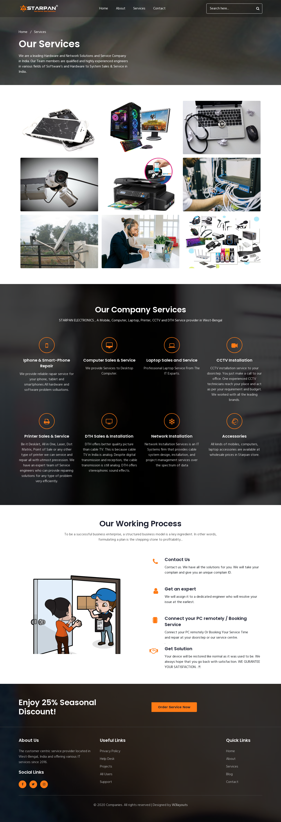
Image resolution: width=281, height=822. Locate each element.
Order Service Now (174, 707)
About (120, 8)
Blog (229, 774)
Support (106, 782)
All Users (106, 774)
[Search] (234, 9)
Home (103, 8)
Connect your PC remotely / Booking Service (206, 621)
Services (139, 8)
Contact (159, 8)
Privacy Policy (110, 751)
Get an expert (180, 589)
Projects (106, 766)
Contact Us (177, 559)
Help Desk (107, 759)
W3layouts (180, 805)
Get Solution (178, 649)
